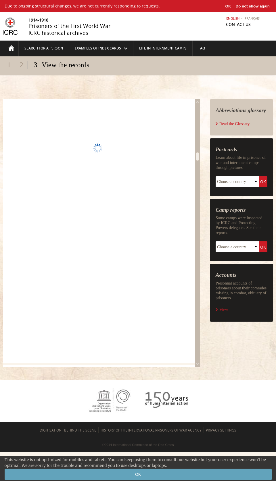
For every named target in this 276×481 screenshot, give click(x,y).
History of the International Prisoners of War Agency (151, 430)
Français (252, 18)
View (223, 309)
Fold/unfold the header (138, 75)
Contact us (238, 24)
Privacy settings (221, 430)
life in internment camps (163, 48)
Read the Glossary (234, 123)
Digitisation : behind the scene (68, 430)
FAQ (201, 48)
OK (228, 6)
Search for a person (43, 48)
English (232, 18)
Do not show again (253, 6)
